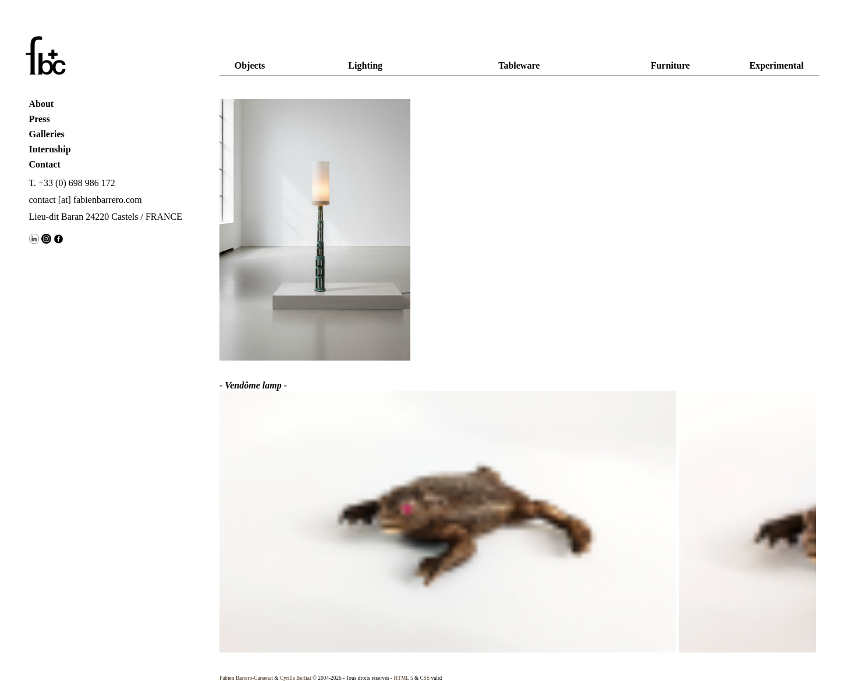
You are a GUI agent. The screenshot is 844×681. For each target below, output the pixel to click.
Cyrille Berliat (295, 678)
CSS (425, 678)
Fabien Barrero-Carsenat (246, 678)
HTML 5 (403, 678)
